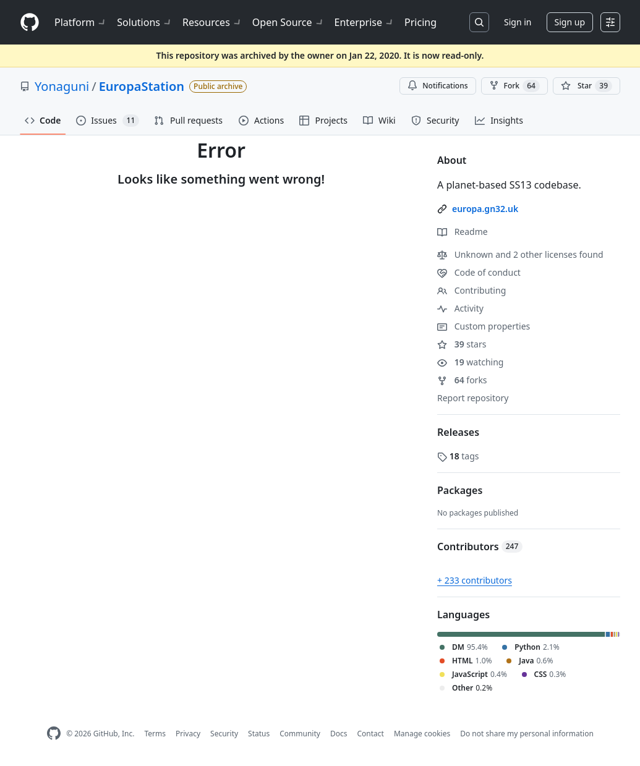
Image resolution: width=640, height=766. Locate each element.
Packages (459, 490)
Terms (155, 733)
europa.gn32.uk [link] (485, 209)
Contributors (480, 546)
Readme (462, 231)
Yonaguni (62, 86)
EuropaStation (141, 86)
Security (224, 733)
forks (462, 380)
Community (299, 733)
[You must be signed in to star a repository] (586, 86)
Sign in (517, 22)
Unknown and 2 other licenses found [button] (520, 254)
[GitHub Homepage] (53, 733)
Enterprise (365, 22)
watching (470, 362)
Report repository (472, 398)
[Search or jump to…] (479, 22)
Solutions (145, 22)
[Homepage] (30, 22)
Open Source (288, 22)
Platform (80, 22)
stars (461, 344)
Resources (212, 22)
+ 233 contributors (474, 580)
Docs (339, 733)
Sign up (570, 22)
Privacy (188, 733)
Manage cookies (422, 733)
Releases (458, 432)
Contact (370, 733)
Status (259, 733)
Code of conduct (479, 272)
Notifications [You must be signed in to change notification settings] (437, 85)
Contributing (471, 290)
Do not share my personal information (527, 733)
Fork (514, 86)
